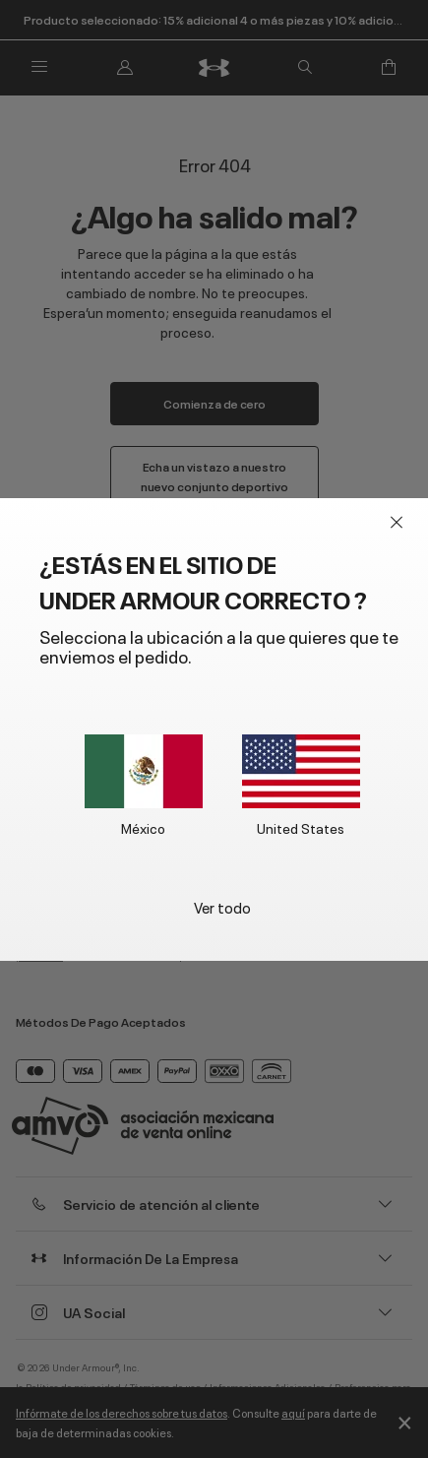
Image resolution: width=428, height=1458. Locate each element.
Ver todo (222, 906)
